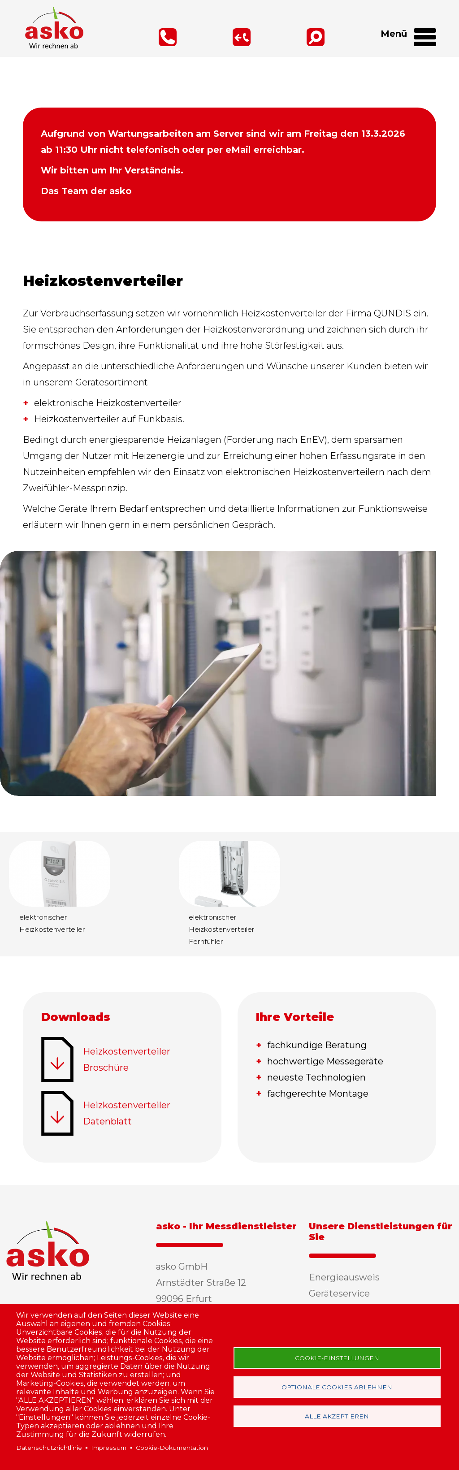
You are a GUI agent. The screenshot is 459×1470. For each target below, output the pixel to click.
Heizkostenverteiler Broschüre (126, 1059)
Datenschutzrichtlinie (49, 1447)
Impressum (108, 1447)
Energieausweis (344, 1277)
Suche (288, 37)
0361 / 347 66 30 (140, 37)
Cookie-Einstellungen (337, 1358)
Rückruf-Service (214, 37)
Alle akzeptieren (337, 1416)
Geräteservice (339, 1293)
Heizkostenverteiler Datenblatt (126, 1113)
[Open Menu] (421, 40)
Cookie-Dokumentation (172, 1447)
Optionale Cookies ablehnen (336, 1387)
